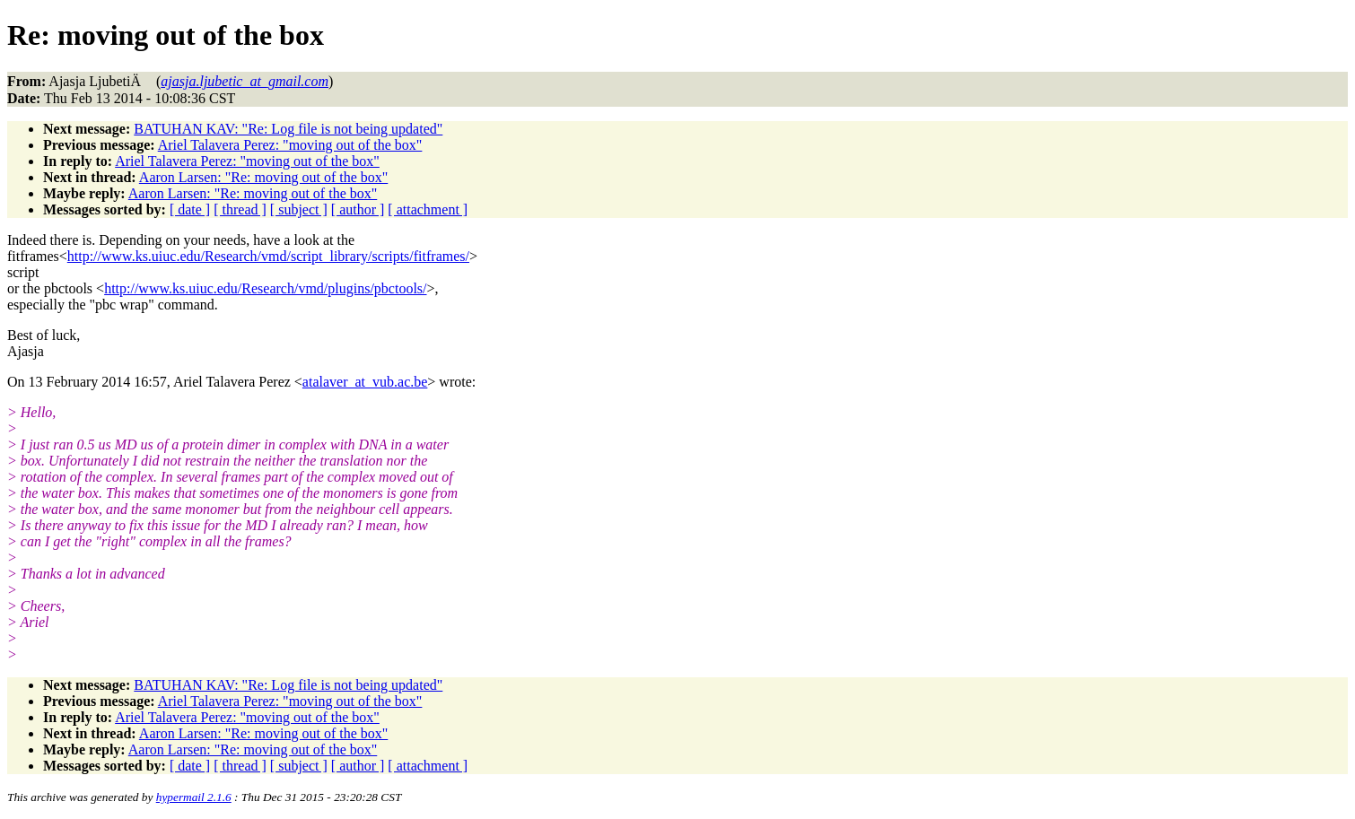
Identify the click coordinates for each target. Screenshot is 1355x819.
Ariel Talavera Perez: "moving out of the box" (290, 144)
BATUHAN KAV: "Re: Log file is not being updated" (288, 128)
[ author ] (358, 209)
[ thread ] (240, 209)
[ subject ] (299, 209)
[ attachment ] (428, 209)
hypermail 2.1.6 (194, 797)
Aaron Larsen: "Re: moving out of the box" (263, 177)
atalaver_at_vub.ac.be (364, 381)
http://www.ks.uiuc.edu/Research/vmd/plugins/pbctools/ (265, 288)
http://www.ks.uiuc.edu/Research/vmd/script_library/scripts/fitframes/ (268, 256)
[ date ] (190, 209)
